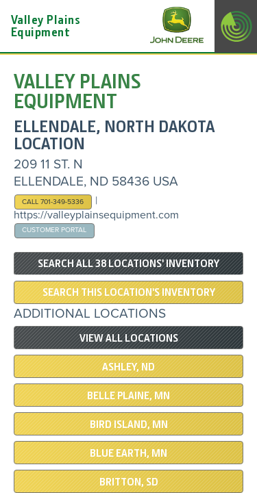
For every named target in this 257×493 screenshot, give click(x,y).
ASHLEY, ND (128, 367)
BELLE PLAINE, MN (128, 395)
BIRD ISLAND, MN (129, 424)
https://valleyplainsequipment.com (96, 215)
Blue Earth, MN (128, 453)
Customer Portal (54, 229)
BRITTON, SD (128, 482)
